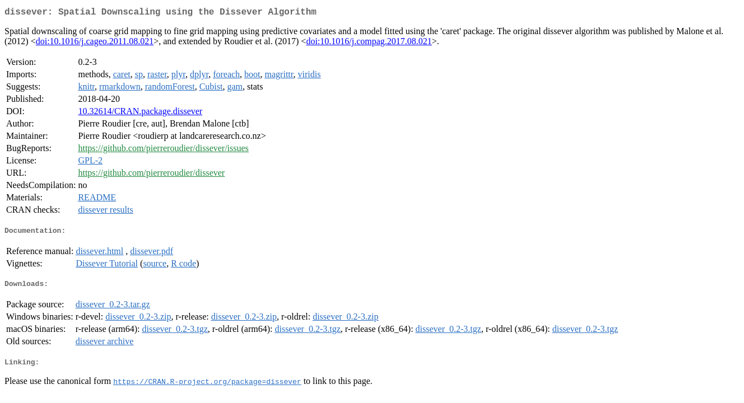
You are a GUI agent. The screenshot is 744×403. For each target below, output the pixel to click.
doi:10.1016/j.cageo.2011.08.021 (95, 43)
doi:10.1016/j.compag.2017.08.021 (368, 43)
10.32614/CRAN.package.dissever (140, 113)
